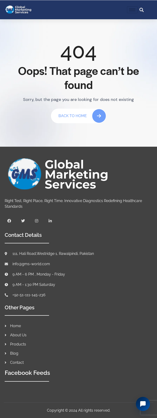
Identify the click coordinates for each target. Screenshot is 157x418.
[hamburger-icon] (132, 9)
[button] (142, 10)
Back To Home (82, 116)
